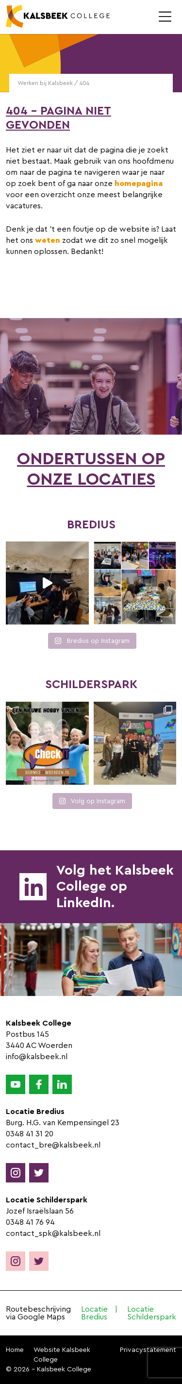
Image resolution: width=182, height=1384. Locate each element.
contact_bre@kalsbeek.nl (53, 1145)
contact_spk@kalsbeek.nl (53, 1233)
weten (47, 240)
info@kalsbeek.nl (36, 1057)
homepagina (139, 183)
